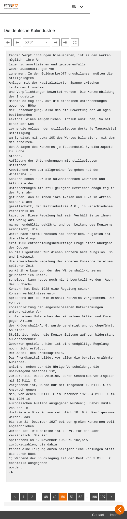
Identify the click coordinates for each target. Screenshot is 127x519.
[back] (15, 496)
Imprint (115, 515)
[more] (111, 496)
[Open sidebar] (120, 510)
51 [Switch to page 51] (72, 497)
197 (102, 497)
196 (94, 497)
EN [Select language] (115, 7)
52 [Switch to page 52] (80, 497)
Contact (98, 515)
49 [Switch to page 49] (55, 497)
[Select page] (36, 42)
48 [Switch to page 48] (46, 497)
